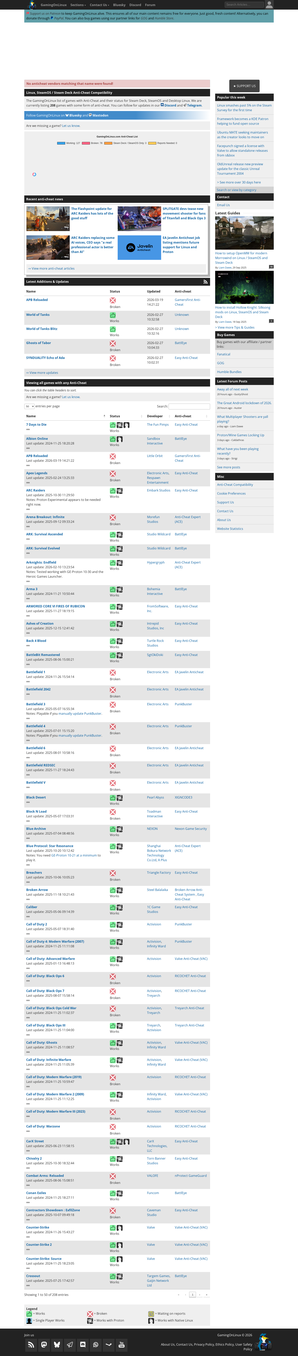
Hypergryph (156, 562)
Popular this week (231, 97)
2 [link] (170, 1294)
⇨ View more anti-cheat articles (51, 268)
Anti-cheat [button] (183, 416)
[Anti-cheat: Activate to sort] (191, 416)
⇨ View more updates (42, 372)
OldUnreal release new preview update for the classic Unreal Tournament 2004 (240, 169)
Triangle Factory (159, 872)
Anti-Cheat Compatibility (235, 484)
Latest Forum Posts (232, 381)
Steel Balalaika (157, 890)
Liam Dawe (225, 267)
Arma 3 (31, 589)
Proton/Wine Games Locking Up (240, 435)
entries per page (47, 406)
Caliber (31, 907)
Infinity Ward (156, 946)
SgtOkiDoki (155, 655)
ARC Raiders (35, 490)
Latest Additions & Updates (47, 281)
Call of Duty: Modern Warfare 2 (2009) (55, 1094)
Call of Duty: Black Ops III (45, 1025)
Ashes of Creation (40, 623)
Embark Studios (158, 490)
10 (271, 266)
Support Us (225, 502)
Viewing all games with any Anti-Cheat (56, 383)
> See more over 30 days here (239, 182)
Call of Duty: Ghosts (41, 1042)
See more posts (228, 467)
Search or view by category (236, 190)
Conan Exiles (36, 1193)
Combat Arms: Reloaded (45, 1176)
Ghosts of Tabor (38, 343)
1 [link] (163, 1294)
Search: (162, 406)
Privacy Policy (204, 1344)
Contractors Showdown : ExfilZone (53, 1210)
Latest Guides (227, 213)
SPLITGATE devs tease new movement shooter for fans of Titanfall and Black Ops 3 (184, 213)
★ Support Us (244, 86)
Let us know (70, 126)
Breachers (34, 872)
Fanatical (223, 354)
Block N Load (36, 811)
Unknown (182, 315)
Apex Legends (36, 473)
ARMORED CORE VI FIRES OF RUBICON (55, 606)
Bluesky (119, 5)
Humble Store (164, 18)
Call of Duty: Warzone (43, 1126)
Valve (151, 1227)
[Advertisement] (149, 51)
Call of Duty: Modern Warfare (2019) (53, 1077)
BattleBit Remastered (43, 655)
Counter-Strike (37, 1227)
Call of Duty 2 (36, 924)
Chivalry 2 (34, 1158)
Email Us (223, 205)
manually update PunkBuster (80, 713)
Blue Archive (36, 829)
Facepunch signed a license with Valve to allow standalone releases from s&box (242, 150)
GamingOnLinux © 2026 (234, 1335)
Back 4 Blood (36, 641)
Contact (223, 197)
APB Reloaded (37, 300)
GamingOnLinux (54, 5)
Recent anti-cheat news (44, 199)
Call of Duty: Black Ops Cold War (51, 1008)
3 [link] (178, 1294)
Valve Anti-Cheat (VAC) (191, 959)
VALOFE (152, 1176)
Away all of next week (232, 389)
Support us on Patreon (43, 13)
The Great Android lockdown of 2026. (244, 403)
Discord (135, 5)
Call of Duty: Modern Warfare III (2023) (55, 1111)
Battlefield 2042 (38, 689)
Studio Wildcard (159, 534)
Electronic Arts (158, 473)
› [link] (199, 1294)
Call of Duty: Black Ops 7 (45, 991)
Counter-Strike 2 (39, 1244)
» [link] (206, 1294)
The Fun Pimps (158, 424)
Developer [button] (155, 416)
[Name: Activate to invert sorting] (66, 416)
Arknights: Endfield (41, 562)
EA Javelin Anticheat (189, 672)
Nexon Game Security (191, 829)
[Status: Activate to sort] (126, 416)
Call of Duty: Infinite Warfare (48, 1060)
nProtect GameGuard (191, 1176)
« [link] (149, 1294)
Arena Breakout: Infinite (45, 517)
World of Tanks (38, 315)
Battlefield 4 (35, 726)
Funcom (153, 1193)
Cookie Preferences (231, 493)
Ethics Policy (225, 1344)
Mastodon (98, 115)
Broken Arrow (37, 890)
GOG (144, 18)
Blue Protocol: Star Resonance (49, 846)
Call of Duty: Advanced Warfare (50, 959)
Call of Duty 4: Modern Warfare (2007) (55, 941)
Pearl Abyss (155, 797)
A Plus (162, 860)
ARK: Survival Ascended (44, 534)
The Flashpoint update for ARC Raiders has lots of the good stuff (92, 213)
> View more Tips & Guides (235, 327)
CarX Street (35, 1141)
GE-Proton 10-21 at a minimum (74, 855)
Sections (78, 5)
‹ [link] (156, 1294)
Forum (150, 5)
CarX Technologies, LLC (157, 1146)
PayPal (57, 18)
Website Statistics (230, 529)
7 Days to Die (36, 424)
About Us (224, 520)
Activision (154, 924)
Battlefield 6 (35, 748)
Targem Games (158, 1276)
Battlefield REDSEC (40, 765)
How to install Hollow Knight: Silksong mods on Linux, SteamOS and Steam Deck (244, 310)
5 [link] (192, 1294)
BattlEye (181, 343)
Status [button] (115, 416)
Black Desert (36, 797)
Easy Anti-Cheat (186, 358)
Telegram (192, 105)
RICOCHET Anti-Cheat (190, 976)
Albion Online (37, 438)
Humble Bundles (229, 372)
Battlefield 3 (35, 704)
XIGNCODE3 (183, 797)
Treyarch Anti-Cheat (189, 1008)
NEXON (152, 829)
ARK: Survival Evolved (43, 548)
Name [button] (31, 416)
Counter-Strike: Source (43, 1259)
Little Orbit (155, 456)
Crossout (33, 1276)
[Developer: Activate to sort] (159, 416)
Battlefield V (35, 782)
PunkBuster (183, 704)
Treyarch (153, 995)
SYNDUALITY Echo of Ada (45, 358)
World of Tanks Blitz (41, 329)
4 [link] (185, 1294)
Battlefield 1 (35, 672)
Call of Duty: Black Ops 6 (45, 976)
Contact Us (99, 5)
